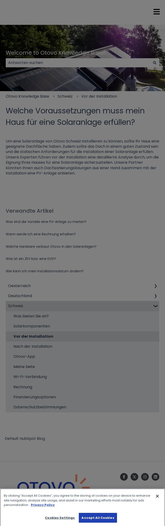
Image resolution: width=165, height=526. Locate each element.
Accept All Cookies (97, 520)
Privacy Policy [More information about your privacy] (43, 507)
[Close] (157, 498)
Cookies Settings (60, 520)
